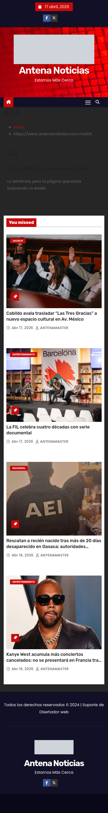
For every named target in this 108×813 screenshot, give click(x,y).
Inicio (18, 127)
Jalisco (17, 241)
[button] (98, 102)
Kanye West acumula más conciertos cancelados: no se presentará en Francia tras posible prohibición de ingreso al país (53, 660)
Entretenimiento (23, 354)
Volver (21, 201)
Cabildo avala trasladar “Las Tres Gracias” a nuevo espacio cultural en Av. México (51, 316)
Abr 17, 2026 (23, 327)
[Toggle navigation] (88, 102)
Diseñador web (54, 712)
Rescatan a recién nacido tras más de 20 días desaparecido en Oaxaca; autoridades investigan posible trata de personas (53, 546)
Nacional (18, 468)
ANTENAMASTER (51, 327)
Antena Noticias (54, 70)
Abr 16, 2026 (23, 555)
